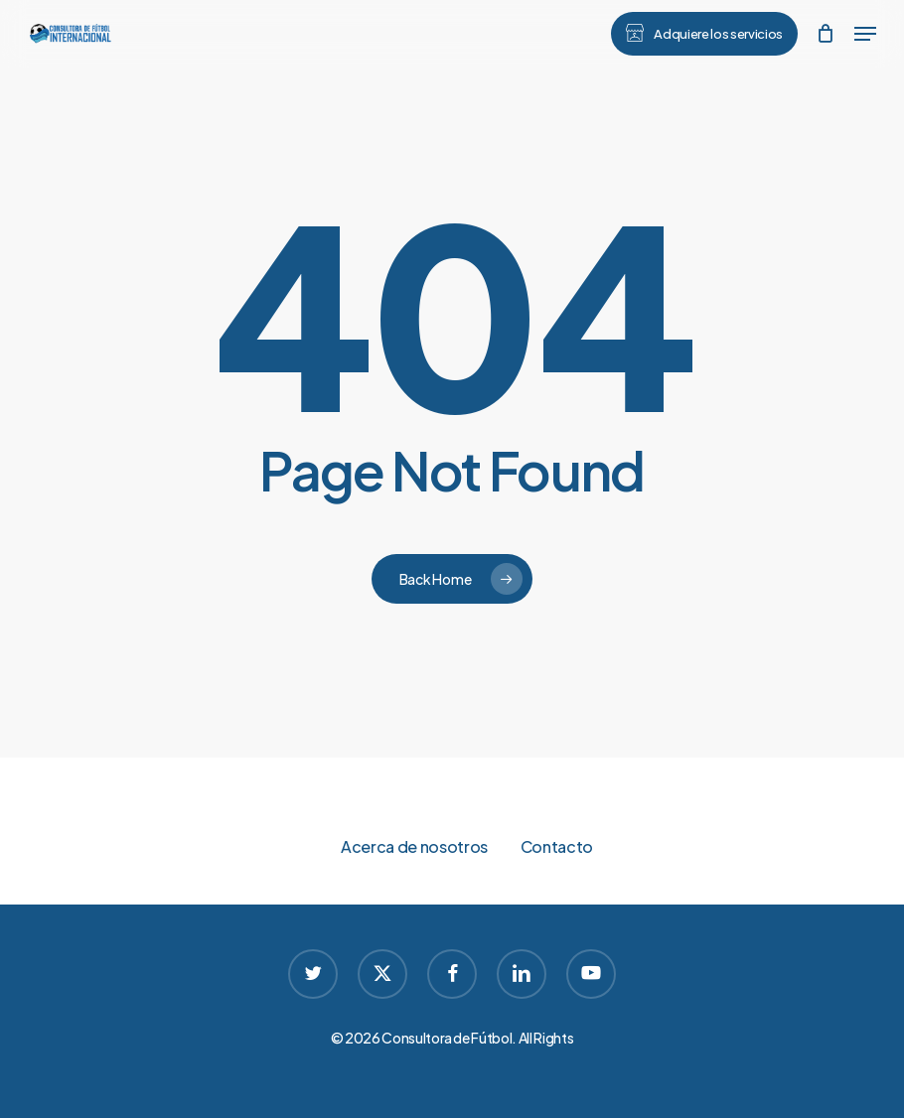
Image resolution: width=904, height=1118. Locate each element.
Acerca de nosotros (414, 846)
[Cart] (825, 34)
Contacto (557, 846)
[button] (865, 34)
